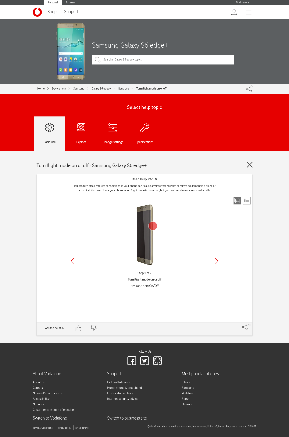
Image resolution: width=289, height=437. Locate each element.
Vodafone (188, 393)
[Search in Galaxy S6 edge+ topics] (163, 59)
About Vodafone (47, 374)
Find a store (242, 2)
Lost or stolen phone (120, 393)
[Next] (216, 261)
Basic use (123, 88)
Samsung (78, 88)
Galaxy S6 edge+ (101, 88)
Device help (59, 88)
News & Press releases (47, 393)
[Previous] (72, 261)
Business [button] (70, 2)
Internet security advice (122, 399)
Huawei (187, 404)
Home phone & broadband (124, 388)
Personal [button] (53, 2)
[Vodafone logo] (37, 12)
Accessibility (41, 399)
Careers (38, 388)
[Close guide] (249, 165)
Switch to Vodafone (50, 418)
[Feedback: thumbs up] (78, 328)
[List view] (247, 200)
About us (39, 382)
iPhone (186, 382)
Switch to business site (127, 418)
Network (38, 404)
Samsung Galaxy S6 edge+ (130, 45)
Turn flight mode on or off (151, 88)
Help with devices (118, 382)
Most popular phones (200, 374)
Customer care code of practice (53, 410)
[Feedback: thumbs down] (94, 328)
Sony (185, 399)
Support (71, 11)
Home (41, 88)
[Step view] (237, 200)
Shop (52, 11)
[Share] (249, 325)
